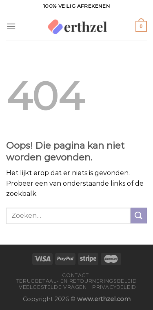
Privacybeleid (114, 287)
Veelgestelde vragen (53, 287)
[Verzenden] (139, 215)
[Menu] (11, 26)
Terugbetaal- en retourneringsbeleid (76, 281)
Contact (75, 275)
